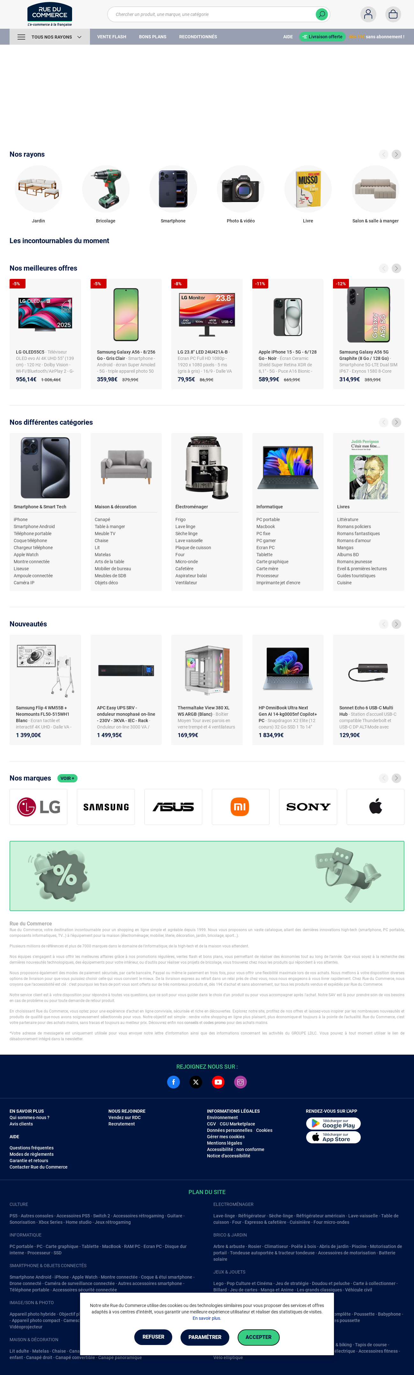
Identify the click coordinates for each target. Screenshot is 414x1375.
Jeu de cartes (243, 1289)
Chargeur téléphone (33, 547)
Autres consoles (37, 1215)
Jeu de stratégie (292, 1283)
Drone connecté (25, 1283)
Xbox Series (51, 1222)
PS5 (14, 1215)
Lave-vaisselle (363, 1215)
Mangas (345, 547)
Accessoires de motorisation (347, 1252)
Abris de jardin (334, 1246)
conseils (191, 1022)
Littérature (347, 519)
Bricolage (105, 220)
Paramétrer (205, 1337)
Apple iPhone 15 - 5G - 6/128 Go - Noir (288, 355)
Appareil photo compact (36, 1320)
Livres (343, 506)
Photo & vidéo (241, 220)
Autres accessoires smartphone (150, 1283)
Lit (97, 547)
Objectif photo (73, 1314)
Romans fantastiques (358, 533)
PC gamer (266, 540)
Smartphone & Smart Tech (40, 506)
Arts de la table (109, 561)
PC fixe (263, 533)
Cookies (264, 1130)
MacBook (111, 1246)
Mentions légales (224, 1143)
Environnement (222, 1117)
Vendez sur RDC (124, 1117)
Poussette (364, 1314)
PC (39, 1246)
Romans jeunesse (354, 561)
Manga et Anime (277, 1289)
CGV (211, 1123)
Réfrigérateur (252, 1215)
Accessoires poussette (337, 1320)
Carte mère (267, 568)
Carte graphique (272, 561)
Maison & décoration (116, 506)
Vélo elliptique (228, 1357)
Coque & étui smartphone (166, 1277)
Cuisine (344, 582)
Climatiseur (276, 1246)
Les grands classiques (319, 1289)
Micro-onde (186, 561)
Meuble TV (105, 533)
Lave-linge (224, 1215)
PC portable (268, 519)
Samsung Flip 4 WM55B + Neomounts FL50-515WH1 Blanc (43, 714)
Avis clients (21, 1123)
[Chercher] (322, 14)
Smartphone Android (34, 526)
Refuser (151, 1337)
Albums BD (348, 554)
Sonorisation (22, 1222)
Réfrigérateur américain (320, 1215)
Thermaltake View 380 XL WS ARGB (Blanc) (204, 711)
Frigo (180, 519)
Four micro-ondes (331, 1222)
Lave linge (185, 526)
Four (180, 554)
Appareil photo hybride (33, 1314)
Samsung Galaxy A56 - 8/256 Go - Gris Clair (126, 355)
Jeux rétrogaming (113, 1222)
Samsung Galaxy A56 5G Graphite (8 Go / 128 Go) (364, 355)
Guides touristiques (356, 575)
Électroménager (191, 506)
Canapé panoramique (120, 1357)
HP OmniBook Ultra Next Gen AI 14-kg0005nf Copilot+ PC (288, 714)
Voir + (67, 778)
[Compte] (368, 14)
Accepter (261, 1337)
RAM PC (132, 1246)
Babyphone (389, 1314)
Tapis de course (371, 1344)
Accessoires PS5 (73, 1215)
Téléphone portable (32, 533)
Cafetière (184, 568)
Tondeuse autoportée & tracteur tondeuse (272, 1252)
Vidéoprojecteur (26, 1326)
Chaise (101, 540)
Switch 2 (101, 1215)
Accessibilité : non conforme (235, 1149)
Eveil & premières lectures (362, 568)
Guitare (174, 1215)
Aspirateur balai (191, 575)
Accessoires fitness (378, 1351)
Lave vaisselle (189, 540)
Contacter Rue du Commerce (39, 1166)
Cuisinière (300, 1222)
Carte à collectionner (374, 1283)
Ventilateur (186, 582)
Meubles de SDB (110, 575)
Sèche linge (186, 533)
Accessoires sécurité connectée (85, 1289)
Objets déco (106, 582)
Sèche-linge (281, 1215)
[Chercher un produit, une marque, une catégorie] (219, 14)
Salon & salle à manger (375, 220)
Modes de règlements (32, 1154)
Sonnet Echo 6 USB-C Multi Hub (366, 711)
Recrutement (121, 1123)
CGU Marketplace (237, 1123)
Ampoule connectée (33, 575)
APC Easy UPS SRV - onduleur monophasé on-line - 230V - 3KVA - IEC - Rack (126, 714)
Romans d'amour (354, 540)
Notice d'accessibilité (228, 1155)
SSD (58, 1252)
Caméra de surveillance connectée (80, 1283)
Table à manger (110, 526)
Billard (220, 1289)
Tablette (264, 554)
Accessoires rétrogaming (138, 1215)
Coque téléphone (30, 540)
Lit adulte (19, 1351)
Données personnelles (229, 1130)
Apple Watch (26, 554)
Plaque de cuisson (193, 547)
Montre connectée (31, 561)
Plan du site (207, 1192)
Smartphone (173, 220)
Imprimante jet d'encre (278, 582)
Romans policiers (354, 526)
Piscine (359, 1246)
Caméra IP (24, 582)
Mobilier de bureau (113, 568)
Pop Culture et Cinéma (249, 1283)
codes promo (214, 1022)
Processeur (267, 575)
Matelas (103, 554)
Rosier (254, 1246)
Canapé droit (39, 1357)
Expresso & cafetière (265, 1222)
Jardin (38, 220)
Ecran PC (265, 547)
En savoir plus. (207, 1318)
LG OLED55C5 (30, 352)
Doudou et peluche (331, 1283)
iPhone (20, 519)
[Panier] (393, 14)
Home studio (79, 1222)
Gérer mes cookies (226, 1136)
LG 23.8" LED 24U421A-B (203, 352)
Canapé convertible (75, 1357)
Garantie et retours (29, 1160)
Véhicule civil (358, 1289)
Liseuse (21, 568)
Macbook (265, 526)
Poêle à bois (303, 1246)
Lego (218, 1283)
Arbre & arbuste (229, 1246)
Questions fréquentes (32, 1147)
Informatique (269, 506)
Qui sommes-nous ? (29, 1117)
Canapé (102, 519)
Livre (308, 220)
